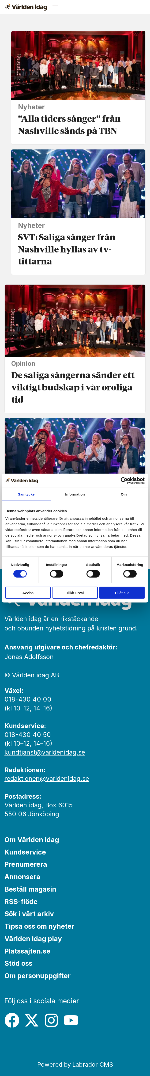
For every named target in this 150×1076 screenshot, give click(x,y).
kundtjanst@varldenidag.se (44, 752)
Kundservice (25, 852)
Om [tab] (124, 494)
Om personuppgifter (37, 976)
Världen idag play (33, 939)
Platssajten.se (27, 951)
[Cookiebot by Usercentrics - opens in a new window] (124, 480)
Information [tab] (75, 494)
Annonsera (22, 877)
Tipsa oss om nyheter (39, 926)
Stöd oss (18, 963)
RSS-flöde (21, 901)
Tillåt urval (75, 593)
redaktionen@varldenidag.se (46, 778)
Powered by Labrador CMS (75, 1064)
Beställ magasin (30, 889)
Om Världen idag (31, 840)
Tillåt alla (122, 593)
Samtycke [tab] (26, 494)
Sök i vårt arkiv (29, 914)
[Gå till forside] (26, 7)
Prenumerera (25, 864)
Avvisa (28, 593)
